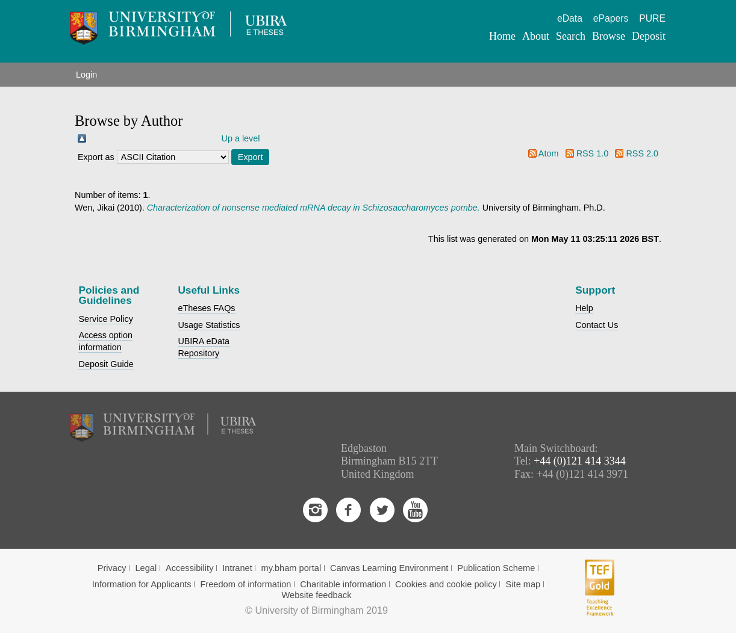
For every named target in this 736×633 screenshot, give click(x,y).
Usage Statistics (209, 325)
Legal (146, 568)
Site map (523, 584)
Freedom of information (245, 584)
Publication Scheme (496, 568)
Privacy (112, 568)
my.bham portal (291, 568)
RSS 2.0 (642, 153)
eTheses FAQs (206, 308)
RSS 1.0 (592, 153)
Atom (548, 153)
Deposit (649, 36)
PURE (652, 18)
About (535, 36)
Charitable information (343, 584)
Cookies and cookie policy (446, 584)
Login (86, 74)
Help (584, 308)
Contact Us (596, 325)
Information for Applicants (142, 584)
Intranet (237, 568)
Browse (608, 36)
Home (502, 36)
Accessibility (190, 568)
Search (570, 36)
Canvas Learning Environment (389, 568)
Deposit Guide (105, 364)
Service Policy (105, 319)
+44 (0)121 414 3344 (580, 461)
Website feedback (317, 595)
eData (569, 18)
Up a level (241, 138)
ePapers (611, 18)
